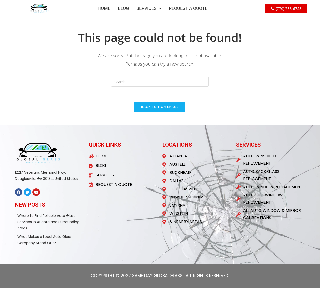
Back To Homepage (160, 107)
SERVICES (149, 8)
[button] (149, 8)
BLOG (123, 8)
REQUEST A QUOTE (188, 8)
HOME (104, 8)
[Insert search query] (160, 82)
